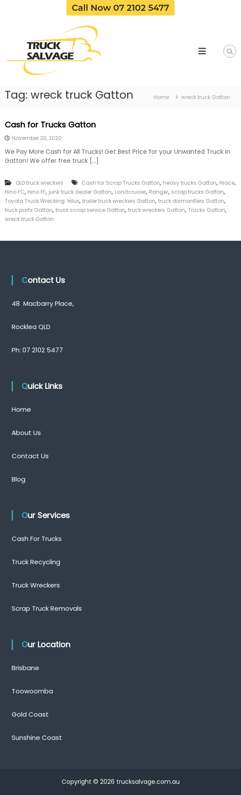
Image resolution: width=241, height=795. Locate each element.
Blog (18, 479)
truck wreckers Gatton (156, 210)
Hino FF (37, 192)
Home (21, 409)
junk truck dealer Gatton (80, 192)
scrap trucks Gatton (197, 192)
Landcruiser (130, 192)
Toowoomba (32, 691)
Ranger (158, 192)
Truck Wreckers (36, 585)
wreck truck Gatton (29, 219)
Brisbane (25, 667)
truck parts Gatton (29, 210)
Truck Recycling (36, 561)
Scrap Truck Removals (47, 608)
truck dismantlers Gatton (191, 201)
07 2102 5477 (42, 349)
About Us (26, 432)
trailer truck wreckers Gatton (118, 201)
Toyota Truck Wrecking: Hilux (42, 201)
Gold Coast (30, 714)
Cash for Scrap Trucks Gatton (120, 182)
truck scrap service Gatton (90, 210)
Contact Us (30, 455)
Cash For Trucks (37, 538)
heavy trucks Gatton (189, 182)
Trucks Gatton (206, 210)
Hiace (227, 182)
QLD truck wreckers (39, 182)
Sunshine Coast (37, 737)
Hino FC (15, 192)
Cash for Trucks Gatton (50, 124)
